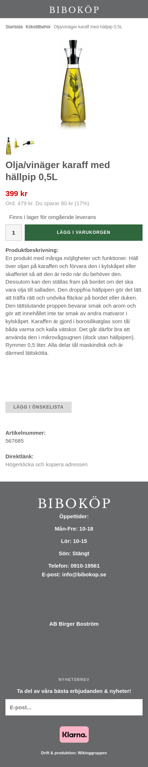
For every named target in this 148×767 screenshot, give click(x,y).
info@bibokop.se (84, 574)
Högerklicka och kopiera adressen (46, 464)
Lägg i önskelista (38, 407)
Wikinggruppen (92, 753)
